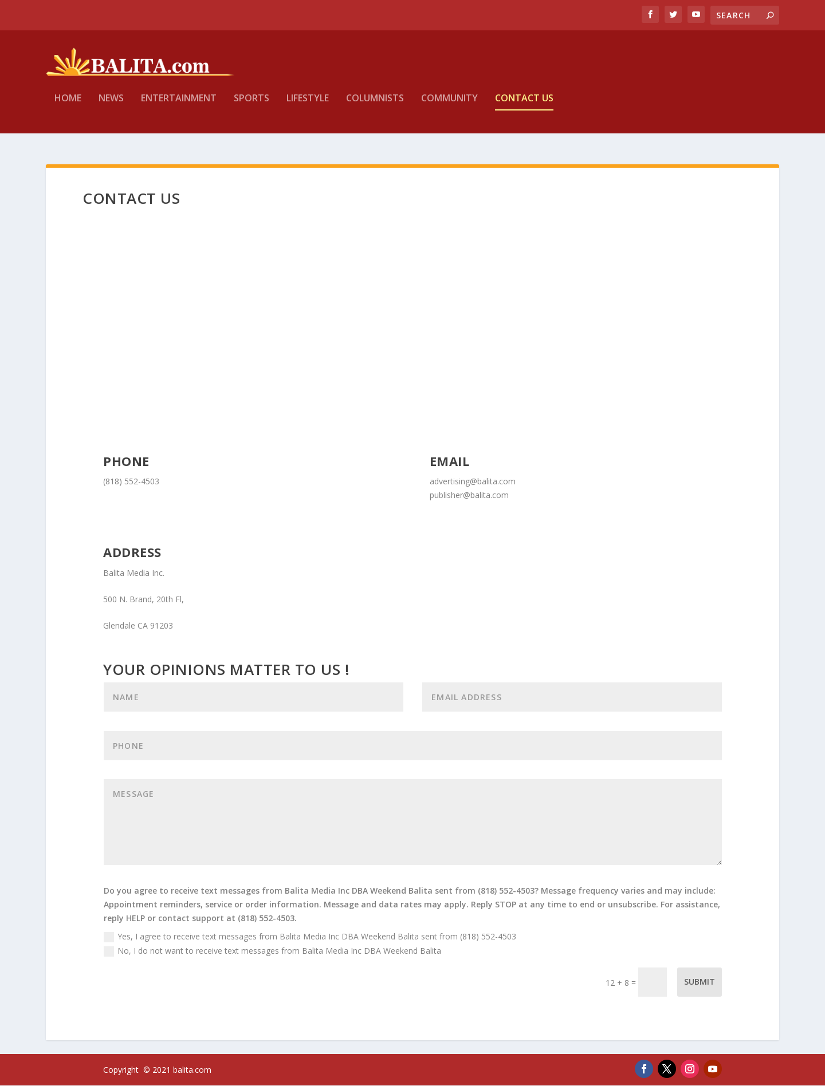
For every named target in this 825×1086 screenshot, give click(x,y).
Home (67, 106)
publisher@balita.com (469, 494)
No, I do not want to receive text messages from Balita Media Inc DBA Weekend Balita (272, 951)
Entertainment (179, 106)
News (111, 106)
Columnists (375, 106)
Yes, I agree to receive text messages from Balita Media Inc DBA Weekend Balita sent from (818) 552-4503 (310, 936)
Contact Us (524, 106)
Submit (699, 982)
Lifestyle (307, 106)
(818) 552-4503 (131, 481)
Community (449, 106)
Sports (251, 106)
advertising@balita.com (473, 481)
